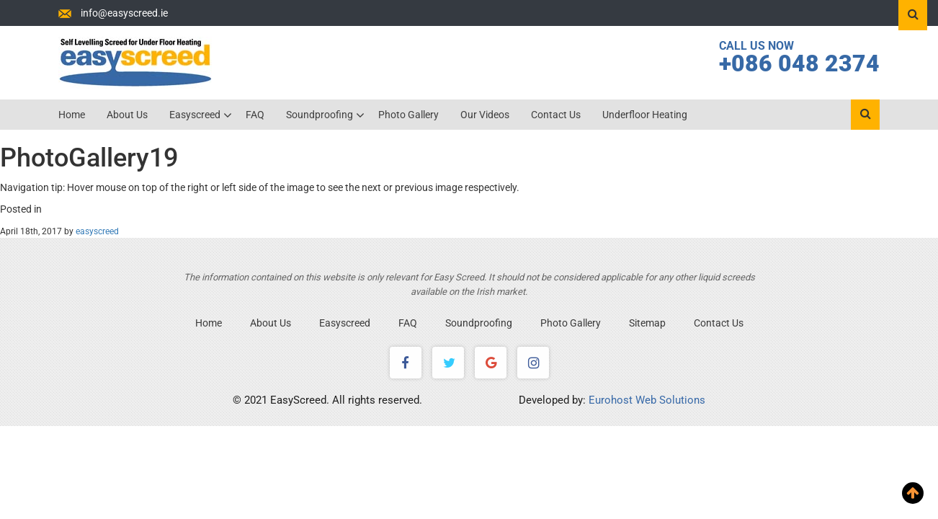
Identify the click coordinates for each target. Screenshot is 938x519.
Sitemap (647, 323)
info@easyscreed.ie (124, 13)
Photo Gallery (408, 114)
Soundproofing (478, 323)
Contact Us (556, 114)
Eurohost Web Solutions (647, 400)
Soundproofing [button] (320, 114)
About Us (127, 114)
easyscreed (97, 231)
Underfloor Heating (644, 114)
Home (71, 114)
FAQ (255, 114)
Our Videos (484, 114)
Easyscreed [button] (196, 114)
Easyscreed (344, 323)
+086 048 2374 (799, 63)
